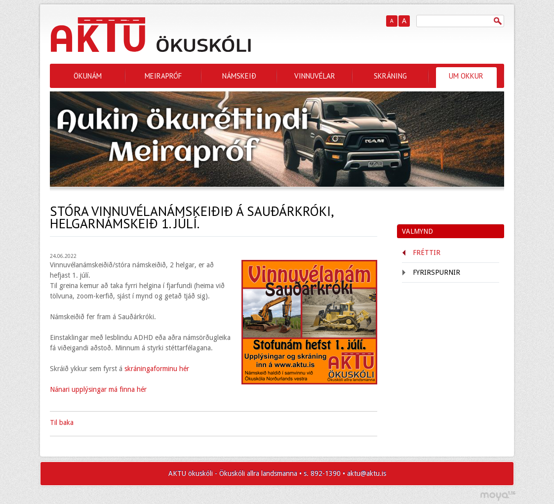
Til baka (62, 422)
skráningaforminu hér (156, 369)
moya (497, 496)
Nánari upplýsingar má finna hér (98, 389)
